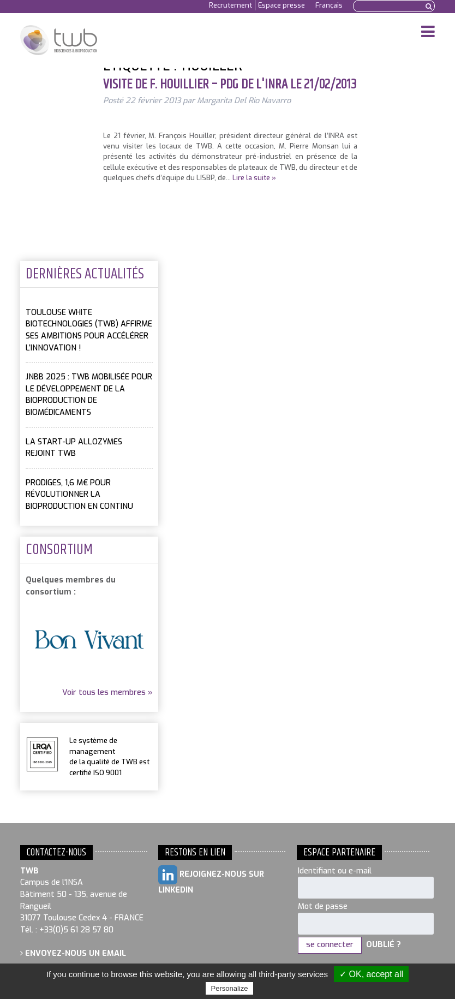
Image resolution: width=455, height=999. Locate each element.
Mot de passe (323, 906)
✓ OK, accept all (371, 974)
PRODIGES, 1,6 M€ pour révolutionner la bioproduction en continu (79, 495)
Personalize (229, 988)
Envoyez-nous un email (73, 953)
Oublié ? (383, 944)
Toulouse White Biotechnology (58, 40)
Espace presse (281, 5)
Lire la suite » (254, 177)
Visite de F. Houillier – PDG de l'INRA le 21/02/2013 (229, 84)
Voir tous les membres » (107, 692)
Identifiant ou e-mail (335, 871)
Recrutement (230, 5)
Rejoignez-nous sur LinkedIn (211, 880)
